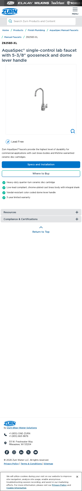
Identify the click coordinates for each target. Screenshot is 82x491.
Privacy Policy (11, 464)
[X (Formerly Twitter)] (29, 452)
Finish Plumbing (36, 30)
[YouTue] (36, 452)
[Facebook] (7, 452)
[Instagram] (15, 452)
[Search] (41, 21)
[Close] (77, 476)
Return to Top (41, 231)
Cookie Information (16, 488)
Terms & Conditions (31, 464)
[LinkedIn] (22, 452)
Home (5, 30)
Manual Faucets (12, 37)
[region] (41, 481)
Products (18, 30)
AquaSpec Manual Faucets (64, 30)
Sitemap (48, 464)
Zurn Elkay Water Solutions (22, 428)
